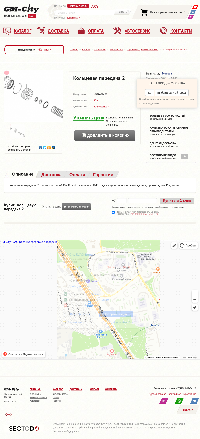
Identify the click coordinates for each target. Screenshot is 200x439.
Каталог (86, 49)
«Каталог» (44, 49)
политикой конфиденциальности (144, 214)
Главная (74, 49)
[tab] (22, 174)
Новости (57, 401)
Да (149, 92)
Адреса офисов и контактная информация (172, 394)
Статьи (56, 397)
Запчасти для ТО (60, 394)
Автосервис (35, 401)
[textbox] (85, 12)
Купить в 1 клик (177, 201)
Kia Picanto (100, 49)
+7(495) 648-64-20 (186, 388)
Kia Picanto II (116, 49)
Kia (31, 15)
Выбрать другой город (171, 92)
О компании (35, 394)
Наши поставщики (38, 397)
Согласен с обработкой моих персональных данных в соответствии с (138, 213)
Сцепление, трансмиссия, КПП (142, 49)
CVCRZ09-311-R (73, 18)
